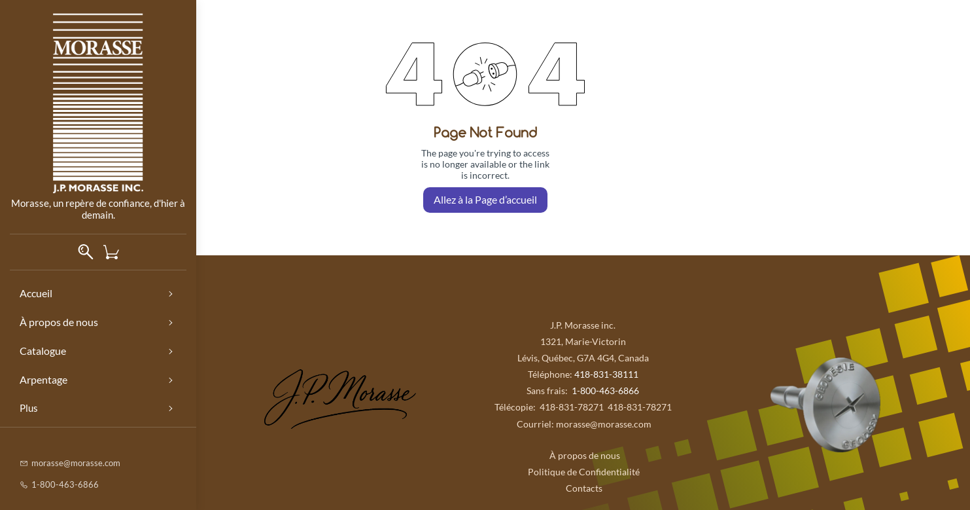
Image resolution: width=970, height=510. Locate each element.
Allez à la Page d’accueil (485, 199)
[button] (116, 252)
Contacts (583, 488)
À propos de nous (583, 455)
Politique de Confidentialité (584, 471)
